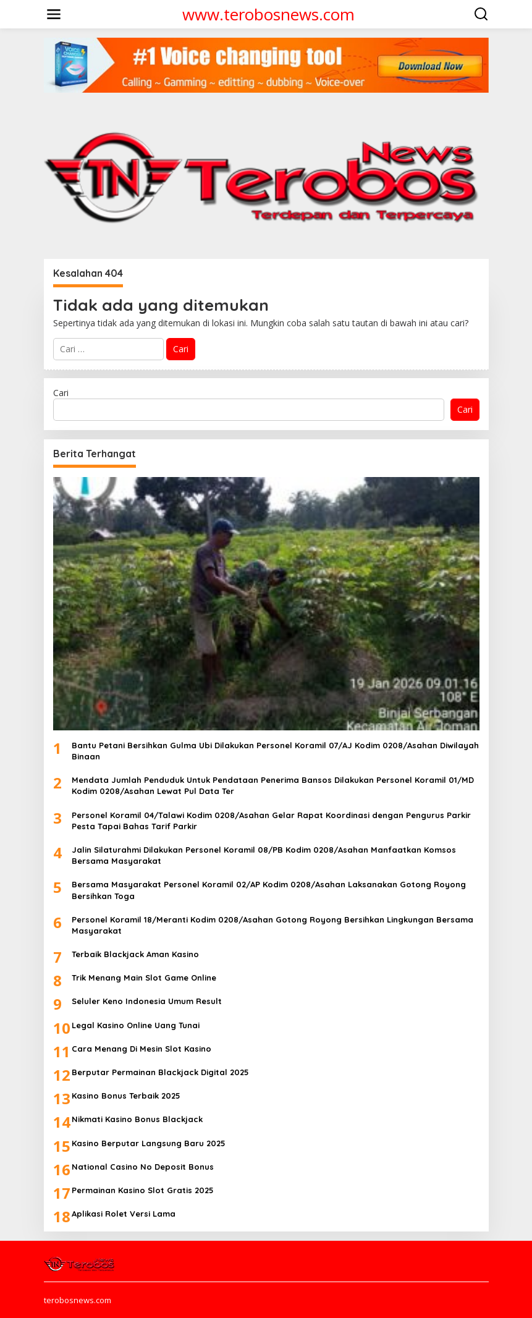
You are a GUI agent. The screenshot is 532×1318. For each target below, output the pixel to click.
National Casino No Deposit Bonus (143, 1167)
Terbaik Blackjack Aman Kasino (135, 954)
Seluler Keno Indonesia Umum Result (147, 1001)
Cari (61, 393)
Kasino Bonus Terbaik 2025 (126, 1095)
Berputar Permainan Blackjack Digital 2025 (160, 1072)
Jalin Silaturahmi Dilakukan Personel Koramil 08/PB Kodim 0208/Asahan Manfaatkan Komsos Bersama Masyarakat (264, 855)
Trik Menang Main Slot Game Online (144, 977)
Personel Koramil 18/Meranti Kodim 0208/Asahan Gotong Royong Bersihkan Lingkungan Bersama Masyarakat (272, 925)
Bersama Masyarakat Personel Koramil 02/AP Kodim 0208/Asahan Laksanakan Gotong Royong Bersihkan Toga (269, 889)
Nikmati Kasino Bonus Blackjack (137, 1119)
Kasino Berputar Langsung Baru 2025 (149, 1143)
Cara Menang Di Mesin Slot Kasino (141, 1049)
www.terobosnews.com (268, 14)
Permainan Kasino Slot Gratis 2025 (143, 1190)
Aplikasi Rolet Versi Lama (123, 1214)
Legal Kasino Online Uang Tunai (136, 1025)
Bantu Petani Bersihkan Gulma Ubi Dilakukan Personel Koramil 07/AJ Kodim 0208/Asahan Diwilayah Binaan (275, 750)
